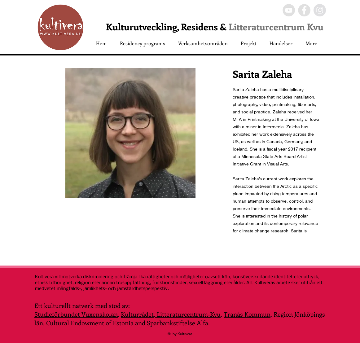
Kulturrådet (137, 314)
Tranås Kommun (247, 314)
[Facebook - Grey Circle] (304, 10)
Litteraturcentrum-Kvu (188, 314)
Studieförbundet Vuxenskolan (76, 314)
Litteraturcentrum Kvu (276, 26)
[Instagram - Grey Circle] (320, 10)
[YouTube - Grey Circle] (289, 10)
